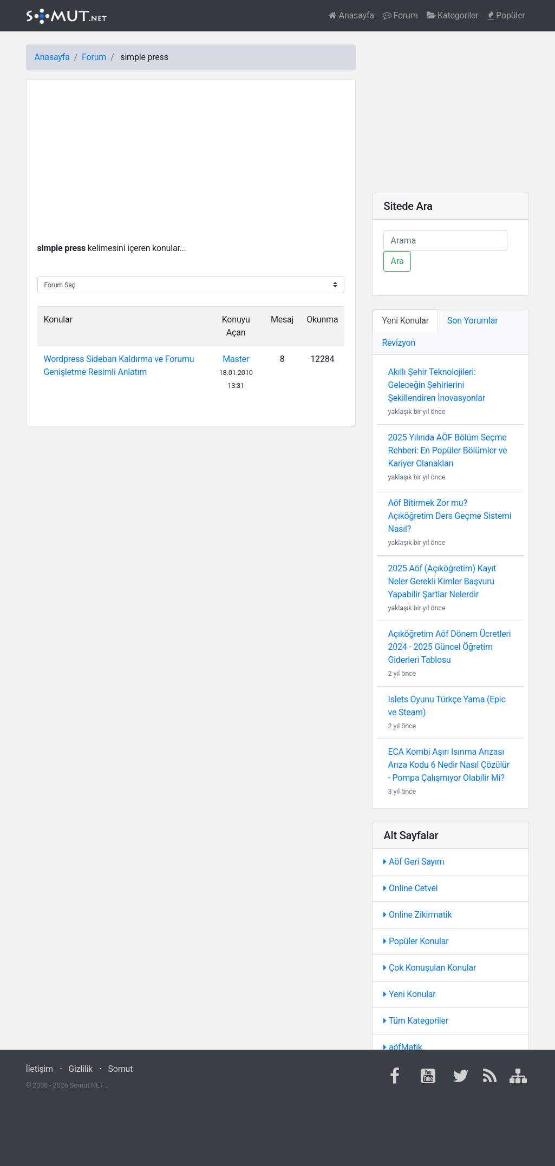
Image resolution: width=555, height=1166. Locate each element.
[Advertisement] (191, 166)
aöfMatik (402, 1047)
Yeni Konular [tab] (405, 320)
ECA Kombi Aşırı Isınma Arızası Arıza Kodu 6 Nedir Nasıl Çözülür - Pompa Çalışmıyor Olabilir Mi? (448, 765)
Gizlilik (80, 1069)
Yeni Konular (409, 994)
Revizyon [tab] (398, 343)
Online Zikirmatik (417, 915)
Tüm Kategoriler (415, 1021)
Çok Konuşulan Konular (429, 968)
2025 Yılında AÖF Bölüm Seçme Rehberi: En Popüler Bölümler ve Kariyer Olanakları (447, 450)
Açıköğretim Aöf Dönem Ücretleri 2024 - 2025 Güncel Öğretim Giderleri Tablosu (449, 647)
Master (236, 359)
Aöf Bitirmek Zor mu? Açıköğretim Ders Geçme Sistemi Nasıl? (449, 516)
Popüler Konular (415, 941)
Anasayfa (351, 15)
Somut (120, 1069)
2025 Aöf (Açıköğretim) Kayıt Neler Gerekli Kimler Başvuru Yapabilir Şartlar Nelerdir (442, 581)
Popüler (506, 15)
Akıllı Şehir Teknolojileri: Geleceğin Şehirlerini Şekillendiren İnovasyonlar (436, 385)
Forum (400, 15)
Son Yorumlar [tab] (472, 320)
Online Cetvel (410, 888)
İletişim (39, 1069)
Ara (396, 261)
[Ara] (445, 240)
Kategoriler (453, 15)
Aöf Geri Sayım (413, 862)
